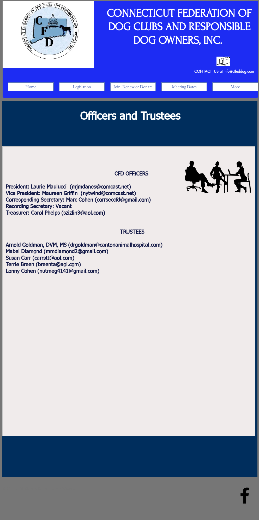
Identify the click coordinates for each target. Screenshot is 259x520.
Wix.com (68, 489)
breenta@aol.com (58, 264)
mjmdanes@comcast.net (100, 187)
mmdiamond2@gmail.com (76, 251)
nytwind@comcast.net (108, 193)
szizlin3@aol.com (83, 213)
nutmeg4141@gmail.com (68, 271)
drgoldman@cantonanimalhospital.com (115, 245)
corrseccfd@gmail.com (123, 200)
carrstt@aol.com (53, 258)
